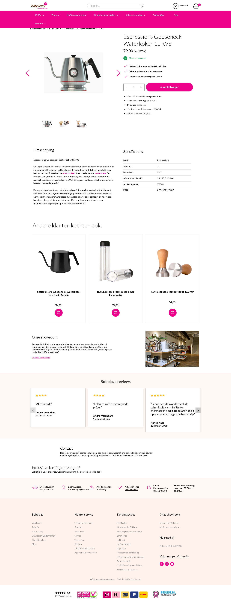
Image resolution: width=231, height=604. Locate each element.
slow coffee (68, 173)
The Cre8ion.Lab (134, 579)
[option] (73, 72)
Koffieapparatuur (75, 15)
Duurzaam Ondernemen (43, 535)
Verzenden (79, 540)
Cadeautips (158, 15)
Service (77, 535)
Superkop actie (124, 561)
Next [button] (118, 73)
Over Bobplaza (39, 540)
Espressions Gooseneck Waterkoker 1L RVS (84, 28)
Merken (39, 23)
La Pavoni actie (124, 544)
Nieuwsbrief (37, 531)
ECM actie (122, 523)
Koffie (38, 15)
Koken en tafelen (133, 15)
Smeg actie (122, 535)
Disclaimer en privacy (84, 548)
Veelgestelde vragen (83, 523)
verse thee (100, 173)
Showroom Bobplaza (169, 523)
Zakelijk (35, 527)
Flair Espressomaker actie (129, 531)
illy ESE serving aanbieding (129, 565)
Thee (54, 15)
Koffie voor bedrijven (170, 527)
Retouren (79, 531)
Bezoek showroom (41, 357)
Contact (78, 527)
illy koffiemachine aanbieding (130, 557)
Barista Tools (55, 28)
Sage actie (121, 548)
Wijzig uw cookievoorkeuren (102, 579)
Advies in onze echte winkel (132, 488)
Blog (34, 544)
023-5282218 (174, 546)
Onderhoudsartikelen (104, 15)
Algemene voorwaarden (85, 552)
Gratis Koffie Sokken (127, 527)
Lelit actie (121, 540)
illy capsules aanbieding (128, 552)
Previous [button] (27, 73)
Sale (176, 15)
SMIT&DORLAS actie (127, 569)
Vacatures (36, 523)
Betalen (78, 544)
